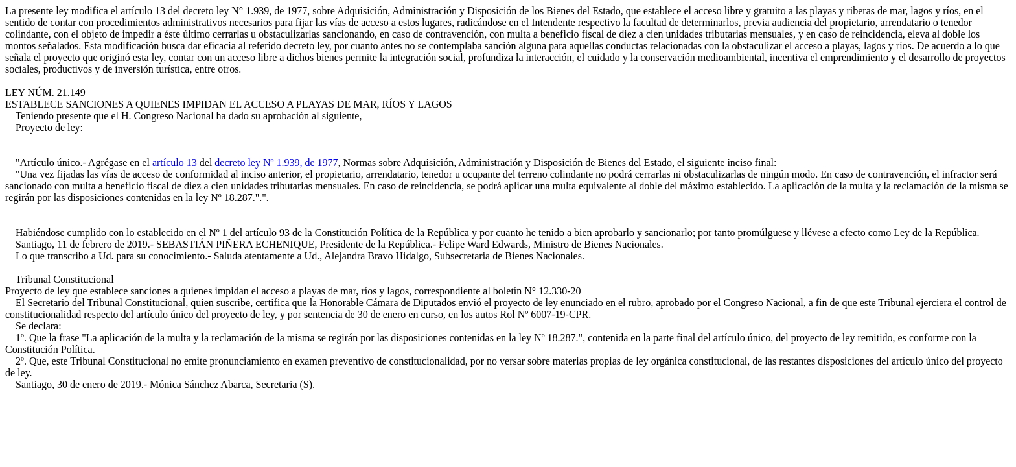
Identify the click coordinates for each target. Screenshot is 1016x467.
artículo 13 (174, 162)
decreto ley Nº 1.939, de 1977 (276, 162)
